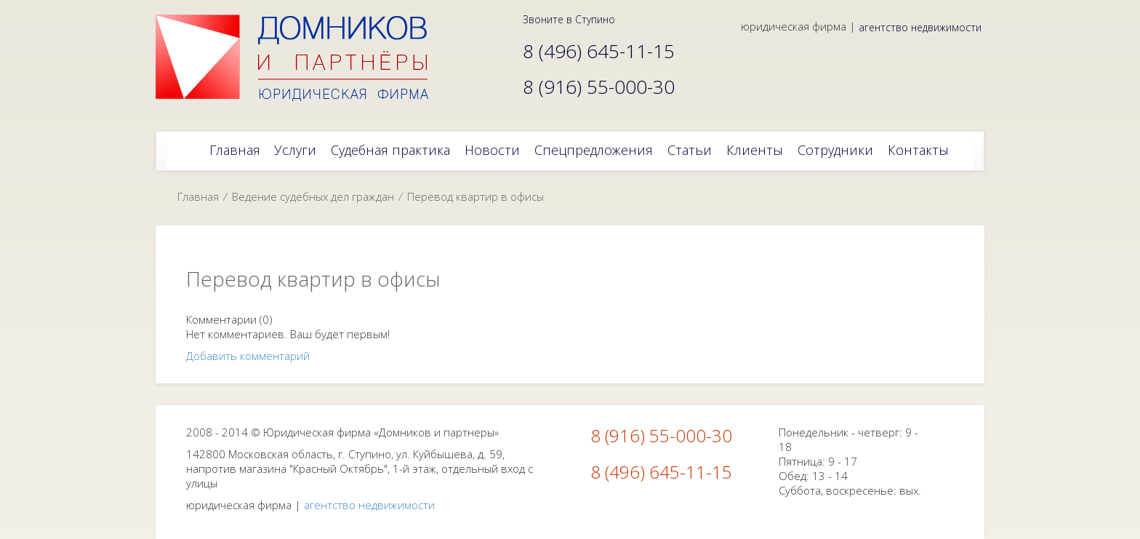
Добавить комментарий (248, 355)
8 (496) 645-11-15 (661, 472)
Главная (198, 196)
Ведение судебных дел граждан (313, 196)
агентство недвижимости (920, 27)
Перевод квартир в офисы (475, 196)
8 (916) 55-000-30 (661, 435)
